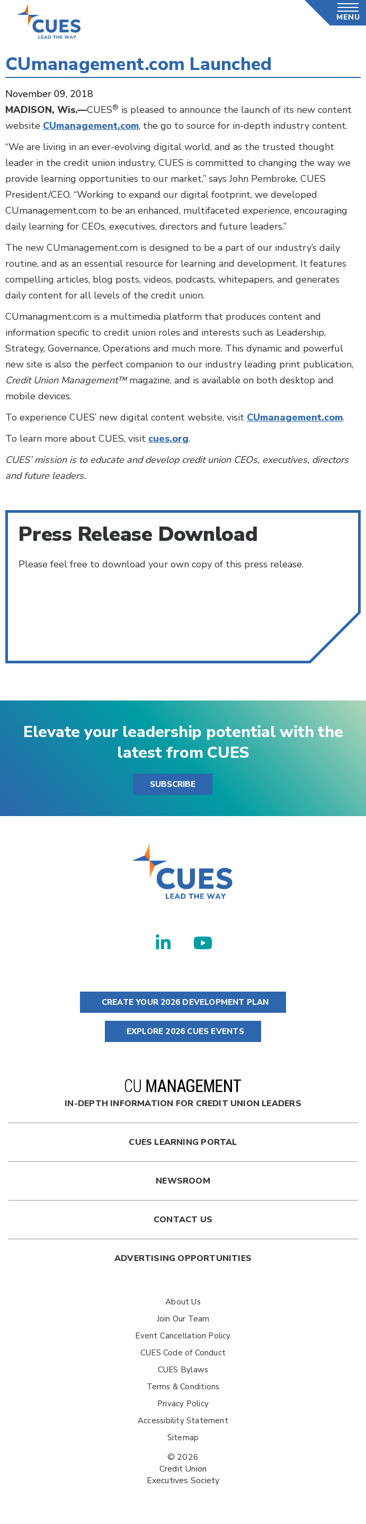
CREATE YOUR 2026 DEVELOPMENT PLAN (183, 1002)
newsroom (183, 1181)
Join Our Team (183, 1318)
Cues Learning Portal (183, 1142)
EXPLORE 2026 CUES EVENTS (183, 1031)
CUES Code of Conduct (183, 1352)
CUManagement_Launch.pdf (84, 633)
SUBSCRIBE (172, 784)
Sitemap (183, 1437)
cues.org (168, 438)
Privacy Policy (183, 1403)
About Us (183, 1302)
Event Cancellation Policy (182, 1335)
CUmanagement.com (295, 417)
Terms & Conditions (183, 1386)
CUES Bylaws (183, 1369)
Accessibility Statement (183, 1420)
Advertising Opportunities (183, 1258)
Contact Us (183, 1219)
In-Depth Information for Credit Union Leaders (183, 1094)
